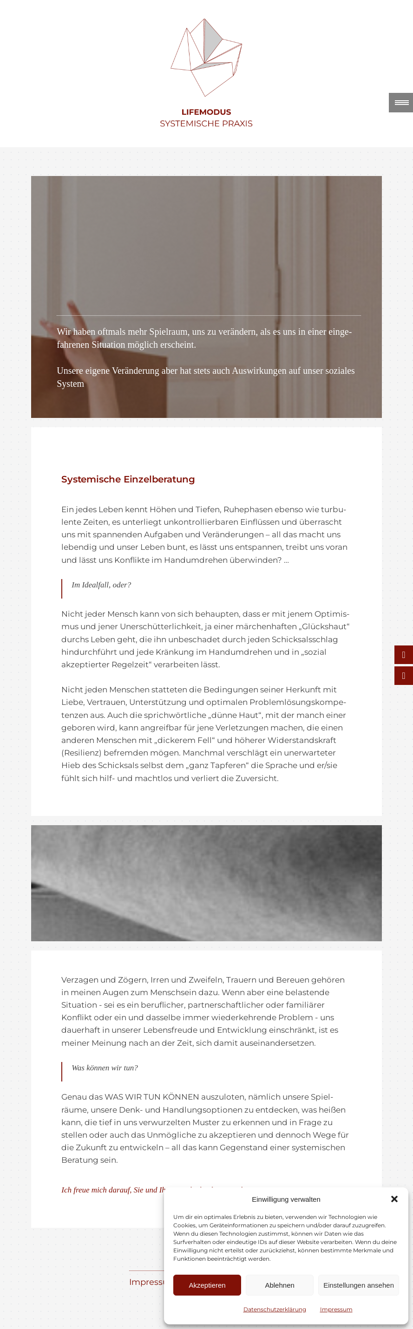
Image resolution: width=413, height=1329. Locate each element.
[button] (394, 1199)
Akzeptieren (207, 1285)
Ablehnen (279, 1285)
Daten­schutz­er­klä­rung (274, 1309)
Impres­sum (336, 1309)
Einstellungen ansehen (358, 1285)
